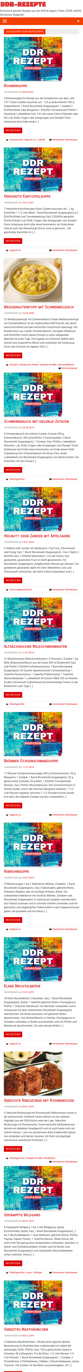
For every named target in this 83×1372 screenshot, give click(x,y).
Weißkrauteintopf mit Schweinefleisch (39, 307)
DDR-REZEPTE (23, 4)
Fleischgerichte (16, 479)
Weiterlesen (13, 130)
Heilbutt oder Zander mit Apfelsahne (37, 536)
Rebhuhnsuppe (16, 871)
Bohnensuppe (15, 86)
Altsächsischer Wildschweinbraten (35, 646)
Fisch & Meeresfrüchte (20, 589)
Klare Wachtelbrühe (22, 986)
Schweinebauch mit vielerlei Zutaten (36, 421)
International (15, 139)
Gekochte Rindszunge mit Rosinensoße (39, 1100)
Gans (29, 1272)
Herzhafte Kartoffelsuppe (27, 196)
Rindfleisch (49, 1158)
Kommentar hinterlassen (65, 139)
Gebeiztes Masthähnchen (26, 1329)
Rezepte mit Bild (48, 364)
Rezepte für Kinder (29, 364)
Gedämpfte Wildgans (22, 1215)
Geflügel (38, 1272)
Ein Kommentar (69, 368)
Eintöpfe (13, 364)
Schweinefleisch (66, 364)
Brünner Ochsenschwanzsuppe (31, 761)
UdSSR (41, 139)
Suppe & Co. (30, 139)
